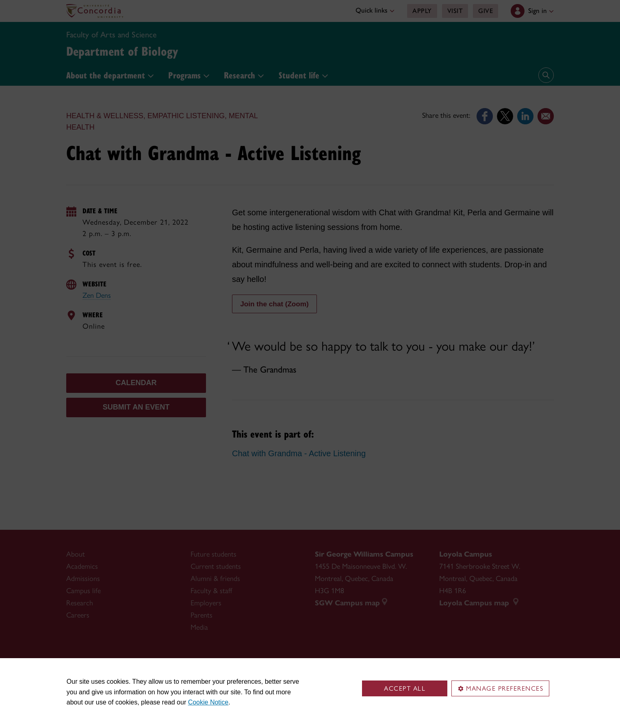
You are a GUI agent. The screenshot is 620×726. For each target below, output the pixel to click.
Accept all (404, 688)
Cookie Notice (208, 702)
